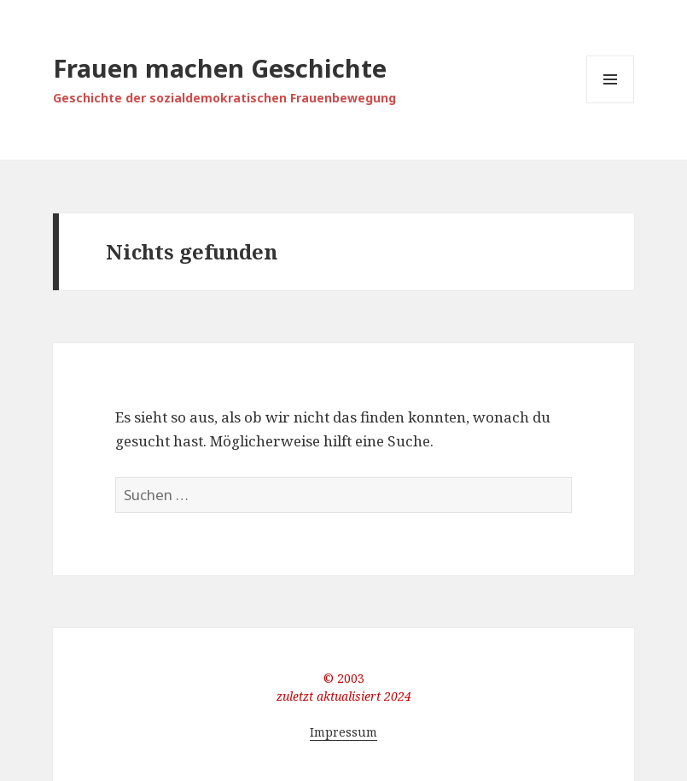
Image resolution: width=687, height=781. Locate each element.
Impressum (343, 732)
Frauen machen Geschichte (220, 68)
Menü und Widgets (610, 102)
